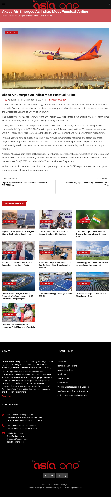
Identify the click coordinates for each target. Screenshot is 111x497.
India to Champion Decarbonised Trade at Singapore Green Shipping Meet (91, 234)
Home (5, 15)
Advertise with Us (65, 370)
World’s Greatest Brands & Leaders (73, 387)
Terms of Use (63, 378)
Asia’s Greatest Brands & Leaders (73, 391)
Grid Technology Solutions (71, 487)
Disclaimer (62, 374)
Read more (6, 396)
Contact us (63, 382)
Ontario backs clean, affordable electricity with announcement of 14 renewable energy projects (17, 296)
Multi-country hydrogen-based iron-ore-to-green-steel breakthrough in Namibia (55, 265)
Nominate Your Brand (67, 366)
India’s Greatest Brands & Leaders (73, 395)
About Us (62, 361)
